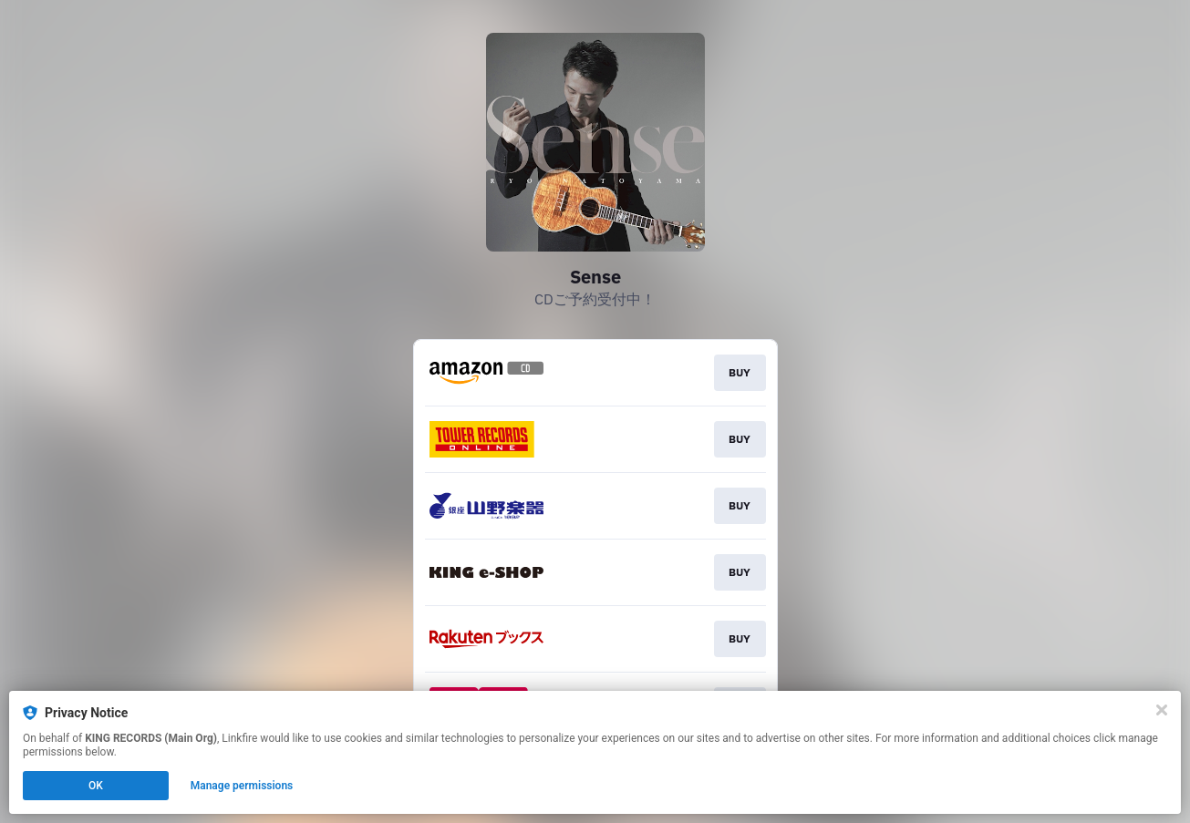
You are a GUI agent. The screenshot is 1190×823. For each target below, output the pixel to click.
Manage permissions (242, 785)
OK (95, 785)
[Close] (1161, 710)
